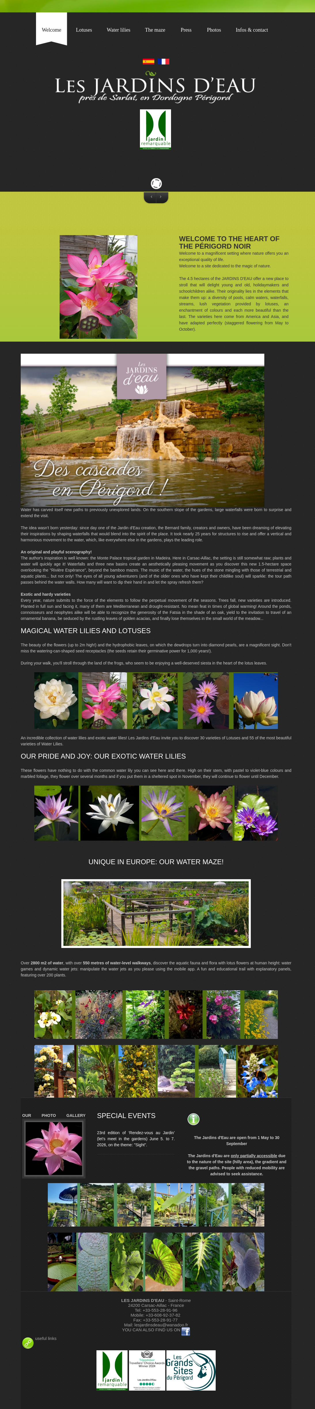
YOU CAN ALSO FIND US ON (152, 1329)
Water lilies (118, 30)
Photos (214, 30)
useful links (38, 1338)
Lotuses (84, 30)
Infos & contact (252, 30)
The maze (155, 30)
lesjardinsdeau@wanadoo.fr (161, 1324)
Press (186, 30)
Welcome (51, 30)
